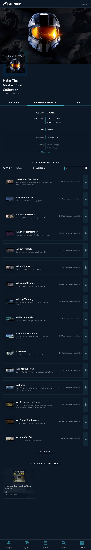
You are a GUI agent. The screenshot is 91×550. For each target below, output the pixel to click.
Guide (82, 545)
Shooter (50, 130)
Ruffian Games (52, 148)
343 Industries (52, 137)
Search (64, 545)
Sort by (7, 168)
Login (85, 3)
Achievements (45, 102)
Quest (27, 545)
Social (45, 545)
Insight (9, 545)
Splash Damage (53, 145)
